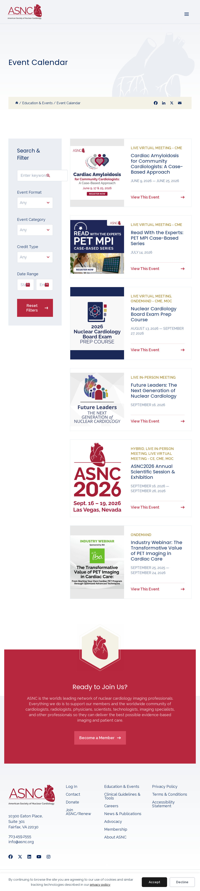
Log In (71, 787)
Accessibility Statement (163, 804)
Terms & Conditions (169, 794)
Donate (72, 802)
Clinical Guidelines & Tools (122, 796)
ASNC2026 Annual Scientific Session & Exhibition (153, 472)
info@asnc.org (21, 842)
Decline (182, 882)
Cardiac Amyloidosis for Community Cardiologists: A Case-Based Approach (157, 163)
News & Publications (122, 814)
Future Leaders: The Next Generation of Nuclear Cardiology (154, 390)
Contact (73, 794)
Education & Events (121, 787)
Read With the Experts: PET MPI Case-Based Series (157, 238)
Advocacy (113, 822)
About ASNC (115, 837)
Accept (154, 882)
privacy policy (100, 885)
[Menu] (186, 13)
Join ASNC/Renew (78, 812)
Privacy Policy (164, 787)
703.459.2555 (19, 836)
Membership (115, 830)
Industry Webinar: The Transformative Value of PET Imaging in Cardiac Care (156, 550)
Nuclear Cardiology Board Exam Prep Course (153, 314)
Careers (111, 806)
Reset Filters (32, 307)
